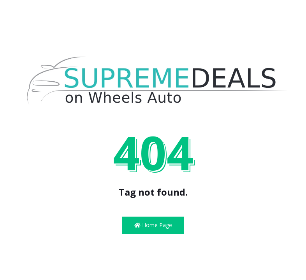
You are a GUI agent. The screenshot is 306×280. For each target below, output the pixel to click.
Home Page (153, 225)
